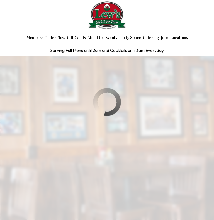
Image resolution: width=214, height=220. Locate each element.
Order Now (54, 37)
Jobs (165, 37)
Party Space (130, 37)
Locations (179, 37)
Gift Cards (76, 37)
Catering (151, 37)
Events (111, 37)
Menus (34, 37)
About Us (95, 37)
